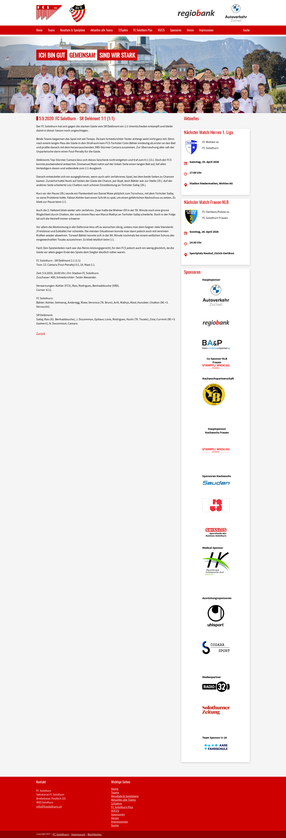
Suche (246, 30)
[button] (21, 74)
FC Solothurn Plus (142, 30)
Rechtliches (95, 834)
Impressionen (206, 30)
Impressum (78, 834)
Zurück (40, 333)
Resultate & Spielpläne (72, 30)
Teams (51, 30)
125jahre (123, 30)
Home (39, 30)
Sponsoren (175, 30)
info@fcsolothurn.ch (49, 806)
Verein (190, 30)
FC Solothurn (61, 834)
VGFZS (161, 30)
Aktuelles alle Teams (101, 30)
